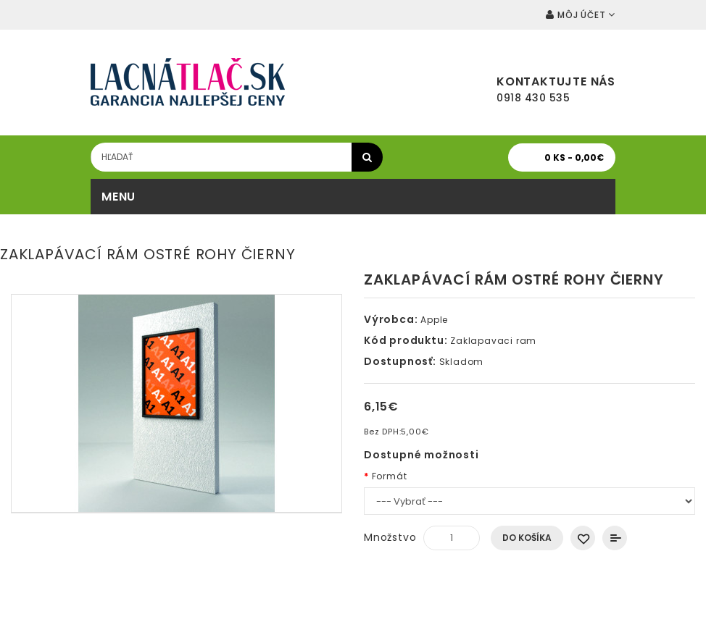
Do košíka (527, 537)
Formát (389, 476)
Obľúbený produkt (582, 538)
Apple (434, 320)
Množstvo (390, 537)
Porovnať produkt (614, 538)
